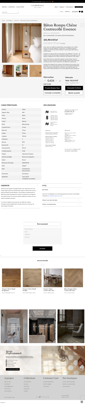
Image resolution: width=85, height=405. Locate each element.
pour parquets (51, 195)
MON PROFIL (75, 11)
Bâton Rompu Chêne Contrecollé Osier (70, 289)
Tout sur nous (7, 381)
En (62, 11)
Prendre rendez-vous (52, 88)
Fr (60, 11)
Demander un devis (74, 88)
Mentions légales (47, 384)
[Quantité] (51, 80)
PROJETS (67, 11)
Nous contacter (66, 386)
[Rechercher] (10, 12)
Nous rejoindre (8, 391)
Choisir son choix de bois (49, 200)
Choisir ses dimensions (49, 204)
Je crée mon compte (13, 369)
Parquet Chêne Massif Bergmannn (8, 289)
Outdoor (26, 391)
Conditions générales (48, 381)
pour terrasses (59, 195)
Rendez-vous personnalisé (69, 384)
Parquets (26, 384)
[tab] (20, 185)
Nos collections (27, 381)
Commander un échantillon (52, 93)
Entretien (45, 189)
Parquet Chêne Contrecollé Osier (49, 289)
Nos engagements (8, 386)
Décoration (26, 386)
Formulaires (46, 386)
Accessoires (27, 388)
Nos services (7, 388)
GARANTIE (5, 185)
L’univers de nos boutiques (69, 381)
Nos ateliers (7, 384)
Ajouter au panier (74, 93)
